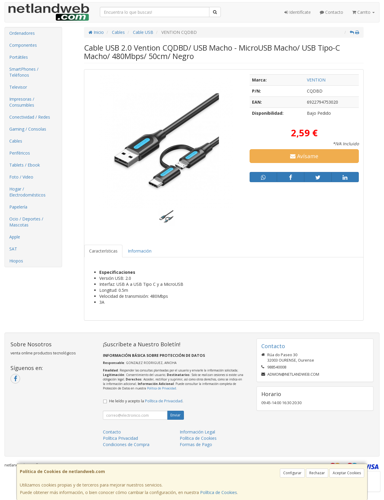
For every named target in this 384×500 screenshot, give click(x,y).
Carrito (363, 12)
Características (103, 251)
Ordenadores (22, 33)
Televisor (18, 87)
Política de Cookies (218, 492)
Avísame (304, 156)
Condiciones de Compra (126, 444)
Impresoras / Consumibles (21, 102)
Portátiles (18, 57)
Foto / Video (21, 177)
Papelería (18, 207)
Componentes (23, 45)
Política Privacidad (120, 438)
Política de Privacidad (161, 388)
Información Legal (197, 432)
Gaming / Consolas (27, 129)
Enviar (175, 415)
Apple (14, 237)
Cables (15, 141)
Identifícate (297, 12)
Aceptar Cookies (347, 472)
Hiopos (16, 261)
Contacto (331, 12)
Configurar (292, 472)
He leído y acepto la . (146, 401)
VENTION (316, 80)
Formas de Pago (196, 444)
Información (140, 251)
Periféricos (19, 153)
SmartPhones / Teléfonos (23, 72)
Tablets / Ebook (24, 165)
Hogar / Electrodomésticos (27, 192)
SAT (13, 249)
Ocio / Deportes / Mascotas (26, 222)
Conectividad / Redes (29, 117)
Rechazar (317, 472)
